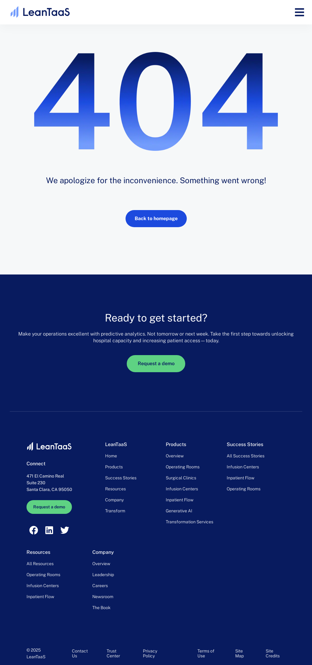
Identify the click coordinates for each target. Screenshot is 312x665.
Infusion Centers (182, 488)
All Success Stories (245, 455)
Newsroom (102, 596)
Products (114, 466)
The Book (101, 607)
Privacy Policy (150, 653)
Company (114, 499)
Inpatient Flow (179, 499)
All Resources (40, 563)
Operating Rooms (183, 466)
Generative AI (179, 510)
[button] (299, 12)
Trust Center (113, 653)
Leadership (103, 574)
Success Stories (120, 477)
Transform (115, 510)
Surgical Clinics (181, 477)
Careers (100, 585)
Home (111, 455)
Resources (115, 488)
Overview (175, 455)
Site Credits (273, 653)
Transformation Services (189, 521)
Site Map (239, 653)
